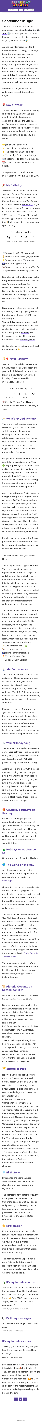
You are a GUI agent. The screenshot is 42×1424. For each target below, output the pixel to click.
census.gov (7, 880)
